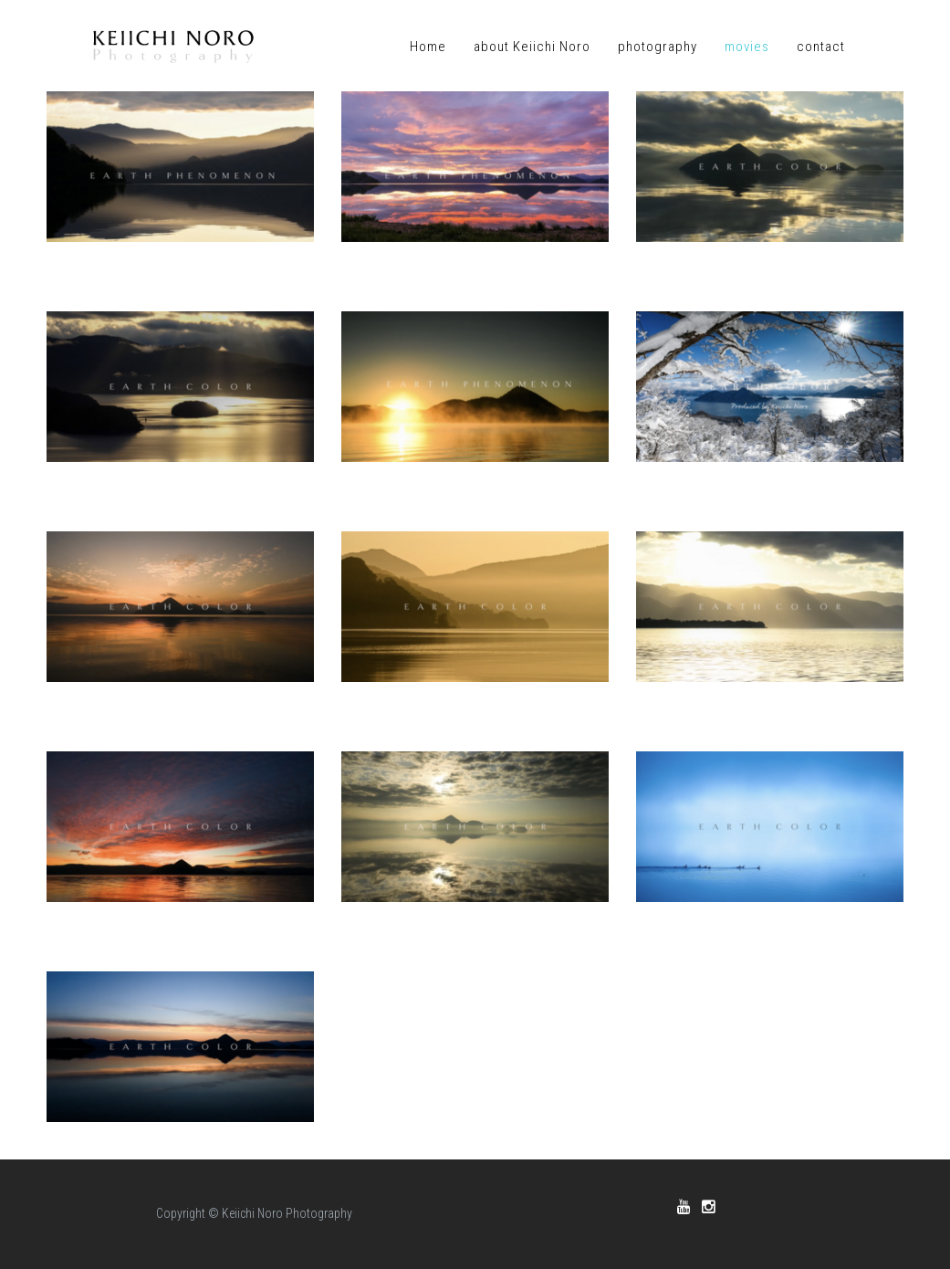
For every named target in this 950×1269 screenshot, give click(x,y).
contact (821, 46)
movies (747, 46)
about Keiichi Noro (532, 46)
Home (428, 46)
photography (657, 46)
